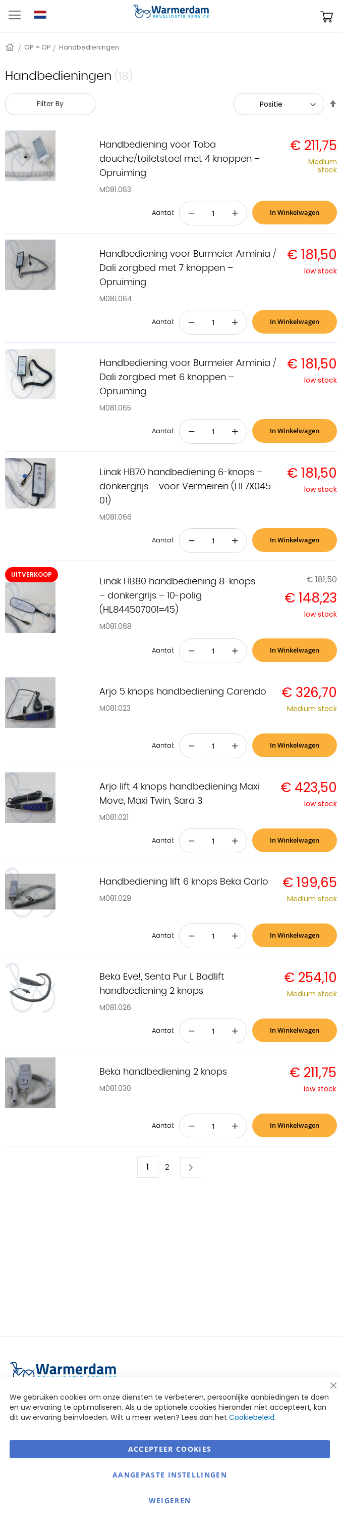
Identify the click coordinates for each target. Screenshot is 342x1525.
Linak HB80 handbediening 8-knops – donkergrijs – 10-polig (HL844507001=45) (177, 596)
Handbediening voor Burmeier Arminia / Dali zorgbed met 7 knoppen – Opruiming (187, 268)
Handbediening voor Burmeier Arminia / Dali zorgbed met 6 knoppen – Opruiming (187, 377)
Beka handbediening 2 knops (163, 1072)
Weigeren (170, 1500)
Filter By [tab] (50, 104)
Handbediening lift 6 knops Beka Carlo (183, 882)
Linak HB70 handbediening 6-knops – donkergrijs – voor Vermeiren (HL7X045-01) (187, 486)
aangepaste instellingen (169, 1475)
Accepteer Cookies (170, 1449)
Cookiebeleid (251, 1417)
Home (10, 47)
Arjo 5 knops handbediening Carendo (182, 692)
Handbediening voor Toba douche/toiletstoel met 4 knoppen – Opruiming (179, 159)
